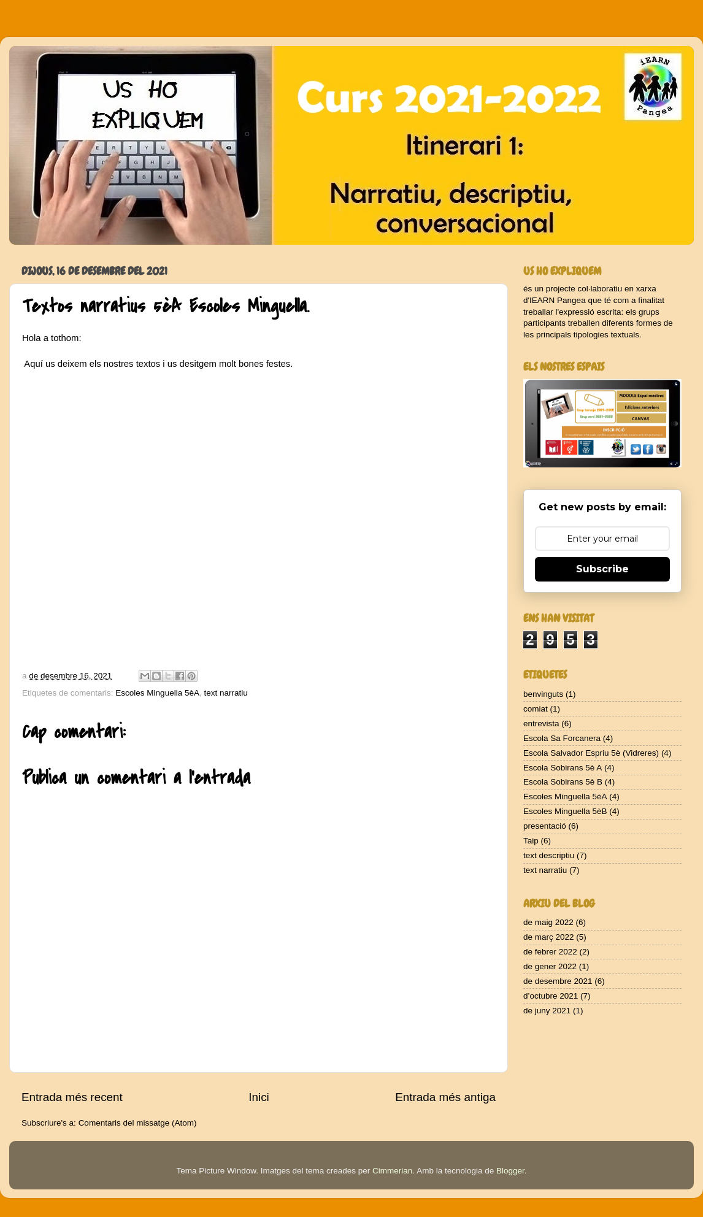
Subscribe (602, 569)
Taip (531, 840)
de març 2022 (548, 937)
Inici (258, 1097)
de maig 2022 (548, 922)
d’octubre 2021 (550, 995)
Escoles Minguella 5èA (157, 692)
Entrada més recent (72, 1097)
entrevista (541, 723)
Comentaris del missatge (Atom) (138, 1122)
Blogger (510, 1170)
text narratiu (225, 692)
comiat (535, 708)
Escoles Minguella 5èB (565, 811)
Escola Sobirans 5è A (562, 767)
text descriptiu (548, 855)
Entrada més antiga (445, 1097)
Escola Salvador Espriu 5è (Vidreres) (591, 753)
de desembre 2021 (558, 981)
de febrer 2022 (550, 951)
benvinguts (543, 694)
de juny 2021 (546, 1010)
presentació (544, 826)
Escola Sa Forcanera (562, 738)
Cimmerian (392, 1170)
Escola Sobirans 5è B (562, 781)
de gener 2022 (550, 966)
